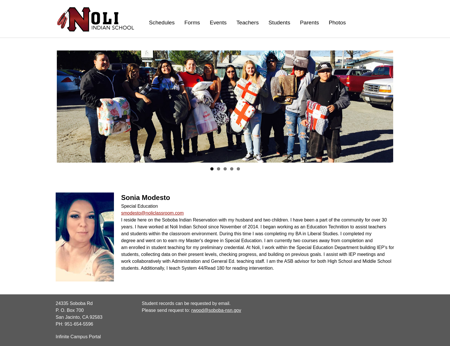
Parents (309, 23)
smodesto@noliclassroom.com (152, 213)
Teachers (247, 23)
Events (218, 23)
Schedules (162, 23)
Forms (192, 23)
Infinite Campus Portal (78, 336)
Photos (337, 23)
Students (279, 23)
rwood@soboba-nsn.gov (216, 310)
